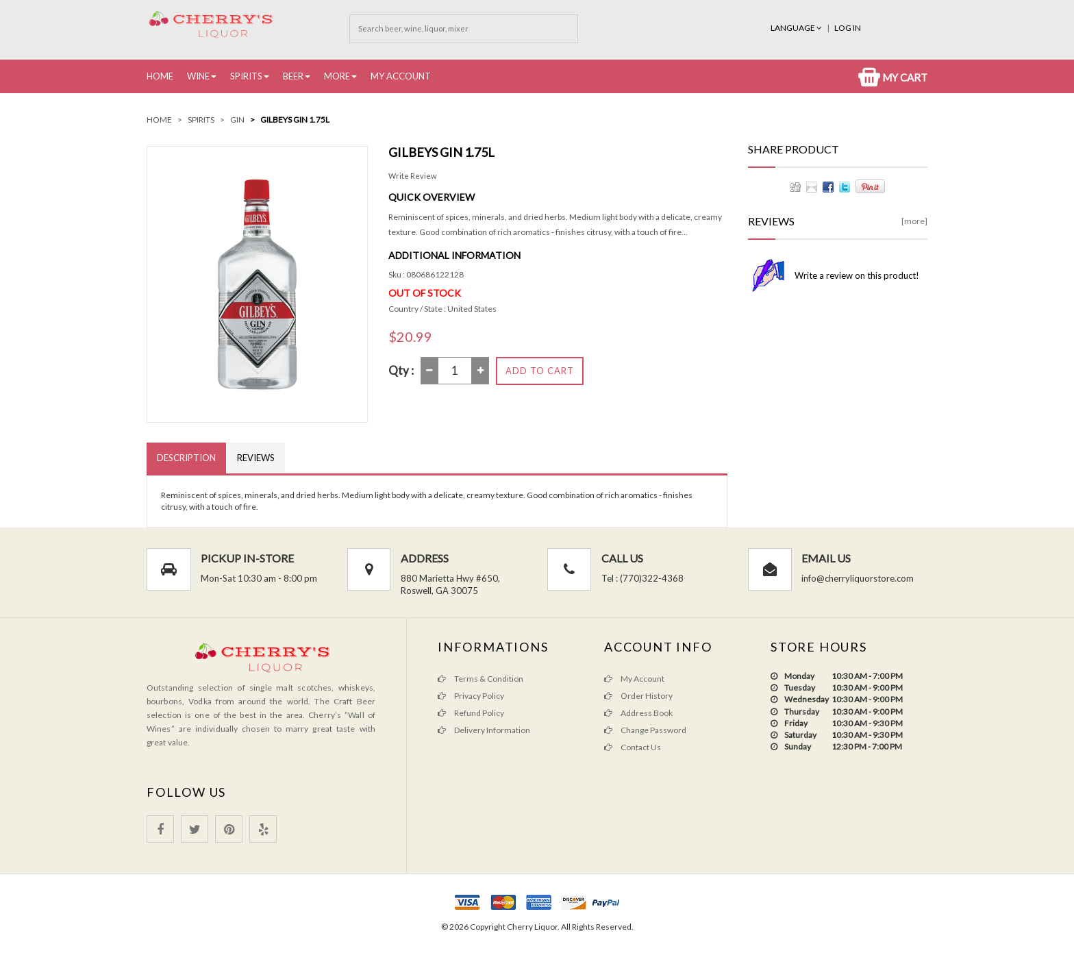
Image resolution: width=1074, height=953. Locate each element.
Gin (237, 119)
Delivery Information (484, 730)
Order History (638, 696)
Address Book (638, 713)
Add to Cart (539, 370)
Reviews (256, 457)
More (337, 76)
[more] (914, 221)
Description (186, 457)
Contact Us (632, 747)
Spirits (246, 76)
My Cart (892, 77)
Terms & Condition (480, 678)
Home (160, 76)
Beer (293, 76)
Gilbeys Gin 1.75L (294, 119)
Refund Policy (471, 713)
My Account (401, 76)
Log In (847, 28)
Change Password (645, 730)
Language (797, 28)
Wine (198, 76)
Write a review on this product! (857, 275)
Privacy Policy (471, 696)
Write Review (412, 175)
